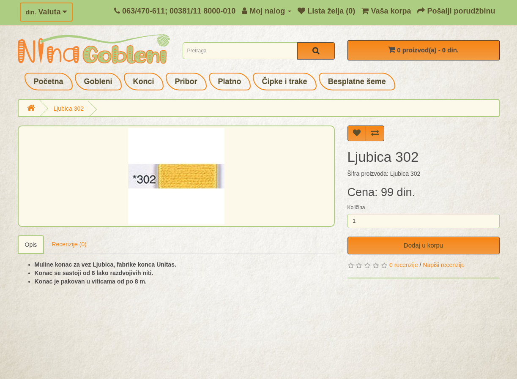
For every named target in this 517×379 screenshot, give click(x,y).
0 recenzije (403, 265)
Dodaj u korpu (423, 245)
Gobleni (98, 81)
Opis (31, 244)
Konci (143, 81)
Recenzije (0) (69, 244)
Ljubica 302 (68, 108)
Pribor (186, 81)
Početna (48, 81)
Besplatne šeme (357, 81)
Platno (229, 81)
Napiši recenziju (444, 265)
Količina (356, 207)
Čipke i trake (284, 81)
